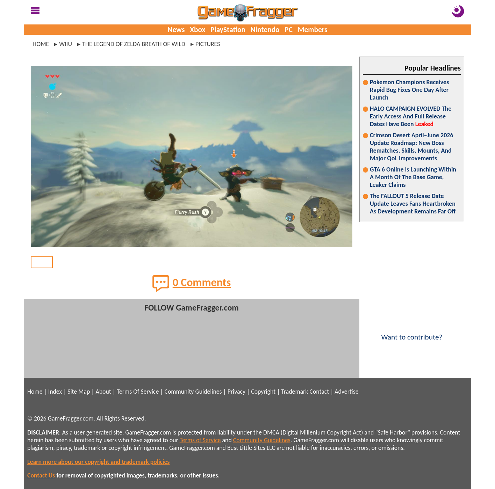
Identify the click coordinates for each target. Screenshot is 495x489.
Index (55, 391)
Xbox (197, 29)
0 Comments (191, 283)
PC (289, 29)
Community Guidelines (193, 391)
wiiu (65, 44)
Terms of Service (200, 440)
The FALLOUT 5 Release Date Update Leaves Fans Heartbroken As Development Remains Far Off (412, 203)
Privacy (236, 391)
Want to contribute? (411, 332)
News (176, 29)
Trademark (294, 391)
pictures (207, 44)
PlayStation (227, 29)
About (103, 391)
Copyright (263, 391)
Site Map (78, 391)
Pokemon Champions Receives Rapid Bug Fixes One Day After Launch (409, 89)
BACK (42, 262)
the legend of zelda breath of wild (133, 44)
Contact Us (41, 475)
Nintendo (265, 29)
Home (41, 44)
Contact (319, 391)
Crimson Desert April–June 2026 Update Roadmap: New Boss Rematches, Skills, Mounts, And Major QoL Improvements (411, 146)
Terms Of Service (138, 391)
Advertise (346, 391)
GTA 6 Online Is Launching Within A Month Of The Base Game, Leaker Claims (413, 177)
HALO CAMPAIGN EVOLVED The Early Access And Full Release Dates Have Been (410, 116)
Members (313, 29)
